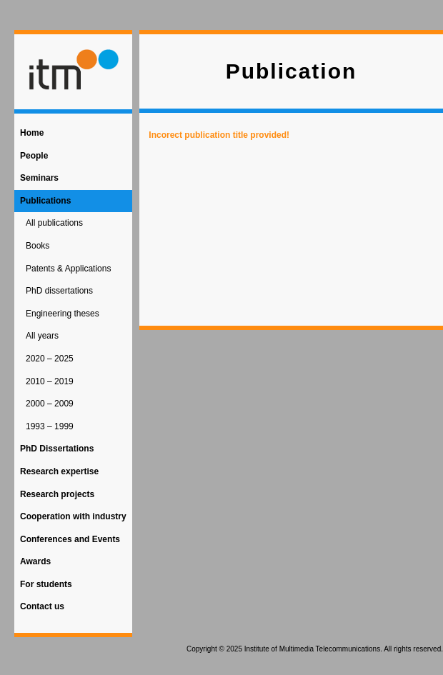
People (34, 156)
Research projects (57, 494)
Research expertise (59, 471)
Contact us (42, 606)
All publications (54, 223)
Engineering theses (62, 314)
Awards (35, 561)
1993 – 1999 (50, 426)
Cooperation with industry (73, 516)
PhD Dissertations (57, 449)
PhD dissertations (59, 291)
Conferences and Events (70, 539)
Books (37, 246)
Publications (45, 201)
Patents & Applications (68, 269)
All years (42, 336)
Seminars (39, 178)
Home (32, 133)
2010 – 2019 (50, 381)
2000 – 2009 (50, 404)
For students (46, 584)
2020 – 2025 (50, 359)
